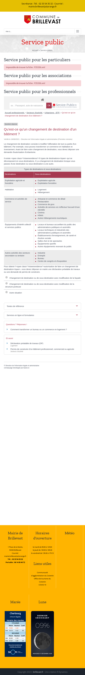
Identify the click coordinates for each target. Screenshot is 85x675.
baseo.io (26, 368)
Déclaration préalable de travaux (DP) (26, 343)
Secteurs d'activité (35, 113)
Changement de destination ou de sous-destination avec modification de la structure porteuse (39, 285)
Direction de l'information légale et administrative (22, 366)
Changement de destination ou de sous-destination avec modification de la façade (43, 278)
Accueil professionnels (15, 113)
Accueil (35, 50)
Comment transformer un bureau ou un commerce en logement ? (38, 329)
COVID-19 (42, 585)
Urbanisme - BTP (52, 113)
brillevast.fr (38, 672)
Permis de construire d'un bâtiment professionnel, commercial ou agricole (42, 349)
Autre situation (13, 293)
